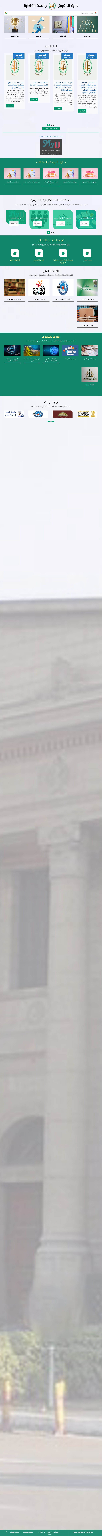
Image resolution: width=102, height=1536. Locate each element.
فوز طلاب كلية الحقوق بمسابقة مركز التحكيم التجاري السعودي (16, 85)
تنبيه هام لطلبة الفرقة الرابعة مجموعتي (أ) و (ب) (39, 84)
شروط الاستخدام (14, 1532)
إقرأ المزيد (9, 106)
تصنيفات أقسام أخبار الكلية (51, 128)
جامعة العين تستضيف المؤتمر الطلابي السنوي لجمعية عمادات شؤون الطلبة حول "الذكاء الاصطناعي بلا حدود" (88, 87)
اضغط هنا (14, 223)
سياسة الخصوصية (28, 1532)
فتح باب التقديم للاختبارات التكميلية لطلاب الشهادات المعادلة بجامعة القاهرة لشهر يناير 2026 (63, 86)
